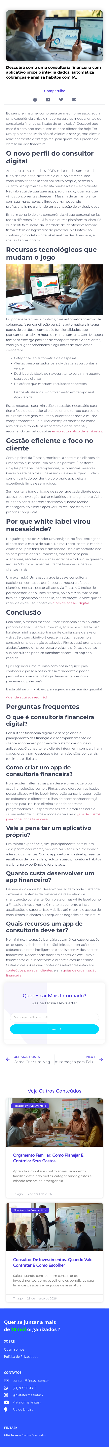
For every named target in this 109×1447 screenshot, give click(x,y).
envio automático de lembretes (77, 431)
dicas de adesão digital (70, 603)
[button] (34, 99)
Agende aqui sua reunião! (26, 697)
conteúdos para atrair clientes (29, 970)
